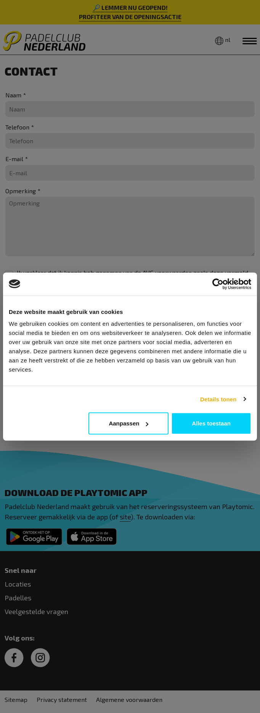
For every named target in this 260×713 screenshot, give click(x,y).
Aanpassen (128, 423)
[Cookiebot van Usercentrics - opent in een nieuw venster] (218, 283)
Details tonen (218, 399)
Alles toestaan (211, 423)
